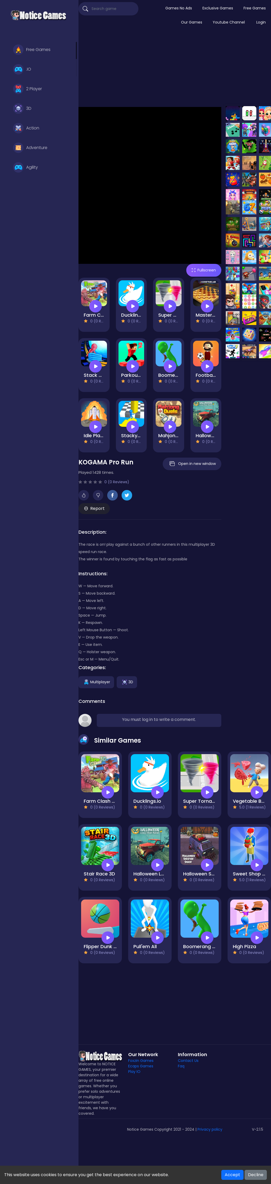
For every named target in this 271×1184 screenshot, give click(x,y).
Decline (255, 1175)
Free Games (31, 49)
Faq (181, 1066)
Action (26, 128)
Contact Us (188, 1060)
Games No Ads (178, 8)
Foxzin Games (141, 1060)
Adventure (30, 148)
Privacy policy (209, 1129)
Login (261, 22)
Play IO (134, 1071)
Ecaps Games (140, 1066)
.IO (22, 69)
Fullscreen (204, 270)
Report (94, 508)
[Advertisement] (174, 69)
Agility (25, 167)
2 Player (27, 89)
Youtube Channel (229, 22)
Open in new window (192, 464)
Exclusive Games (217, 8)
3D (22, 108)
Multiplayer (96, 682)
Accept (232, 1175)
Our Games (191, 22)
